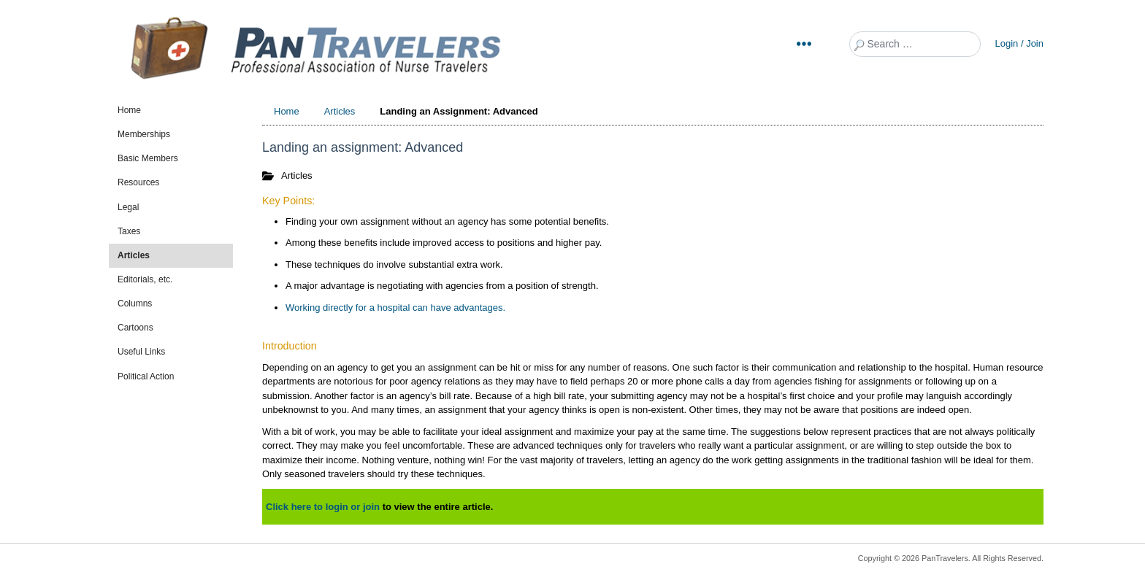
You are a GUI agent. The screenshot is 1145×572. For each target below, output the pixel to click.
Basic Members (148, 158)
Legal (128, 207)
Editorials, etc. (145, 279)
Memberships (144, 134)
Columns (135, 303)
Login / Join (1019, 43)
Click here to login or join (323, 506)
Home (129, 110)
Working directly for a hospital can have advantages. (395, 307)
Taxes (129, 231)
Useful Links (141, 352)
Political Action (146, 376)
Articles (134, 255)
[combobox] (915, 44)
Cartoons (135, 327)
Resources (138, 182)
